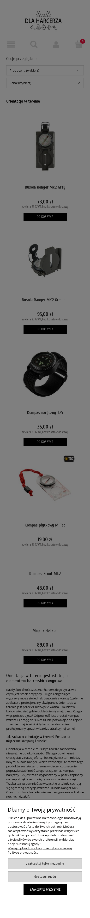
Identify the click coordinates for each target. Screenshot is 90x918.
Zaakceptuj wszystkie (45, 889)
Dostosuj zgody (45, 877)
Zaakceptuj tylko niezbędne (45, 864)
